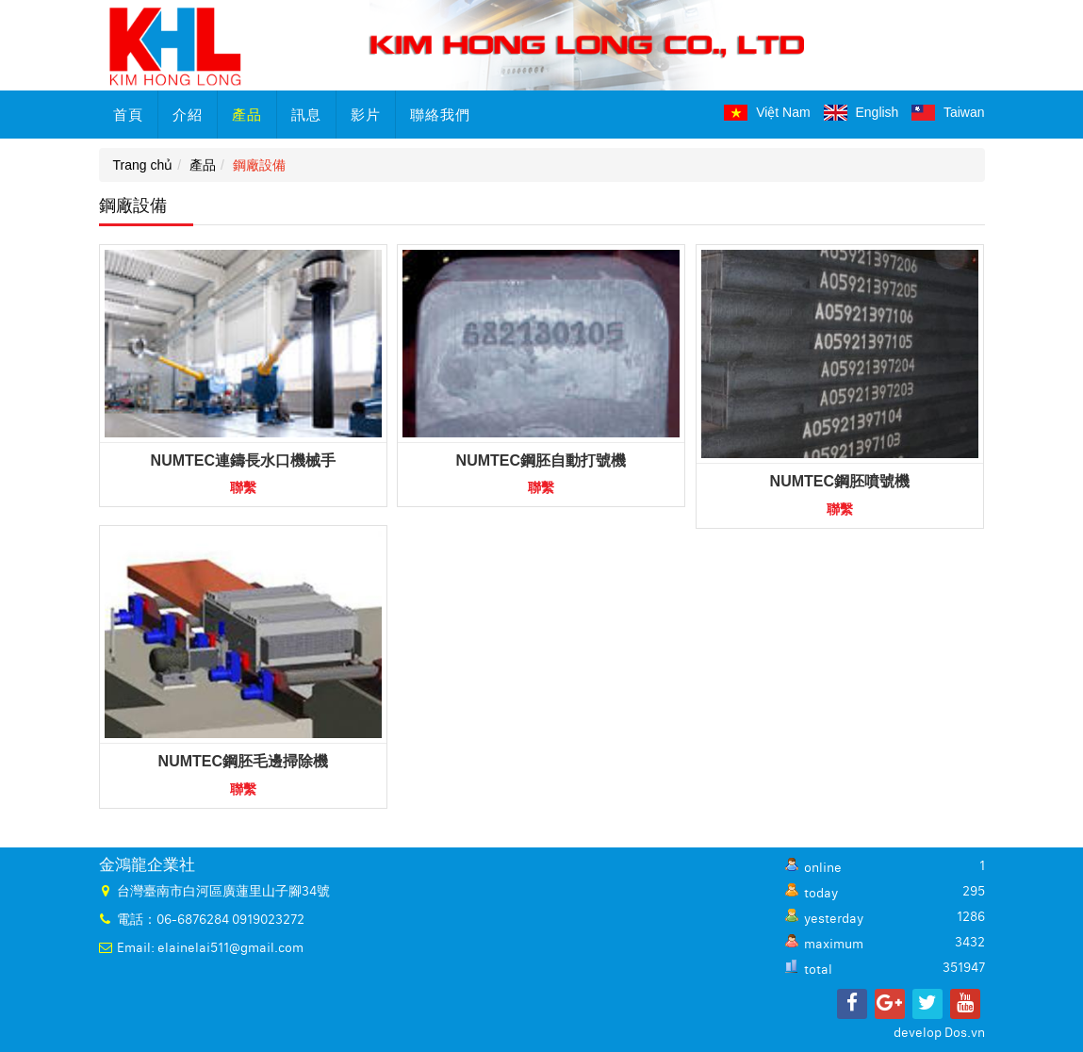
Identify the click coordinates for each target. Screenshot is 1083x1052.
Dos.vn (964, 1033)
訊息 (306, 115)
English (861, 112)
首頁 (128, 115)
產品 (247, 115)
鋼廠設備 (259, 165)
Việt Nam (767, 112)
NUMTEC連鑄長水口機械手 (243, 460)
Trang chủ (143, 165)
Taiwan (947, 112)
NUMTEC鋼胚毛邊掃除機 (243, 761)
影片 (366, 115)
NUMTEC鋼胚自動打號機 (541, 460)
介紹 (187, 115)
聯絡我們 (440, 115)
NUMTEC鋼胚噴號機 (840, 481)
